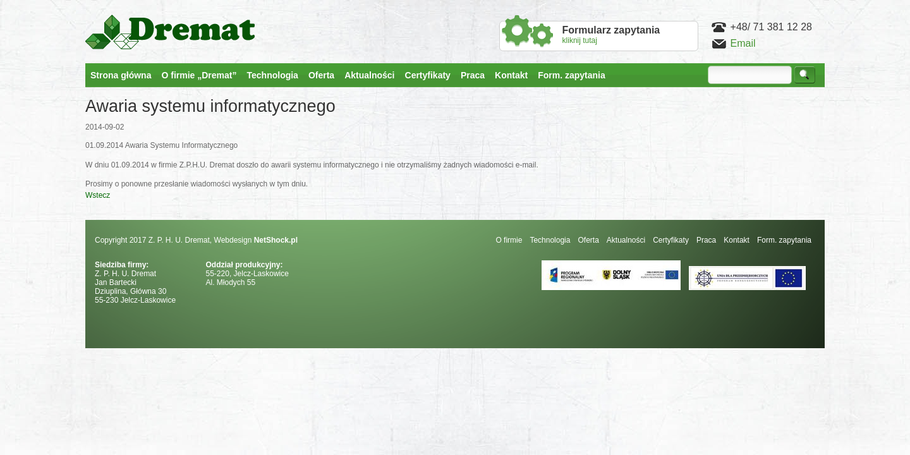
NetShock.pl (276, 240)
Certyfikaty (671, 240)
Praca (706, 240)
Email (743, 43)
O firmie (508, 240)
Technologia (550, 240)
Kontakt (736, 240)
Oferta (588, 240)
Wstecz (97, 195)
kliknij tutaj (611, 35)
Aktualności (626, 240)
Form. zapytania (784, 240)
